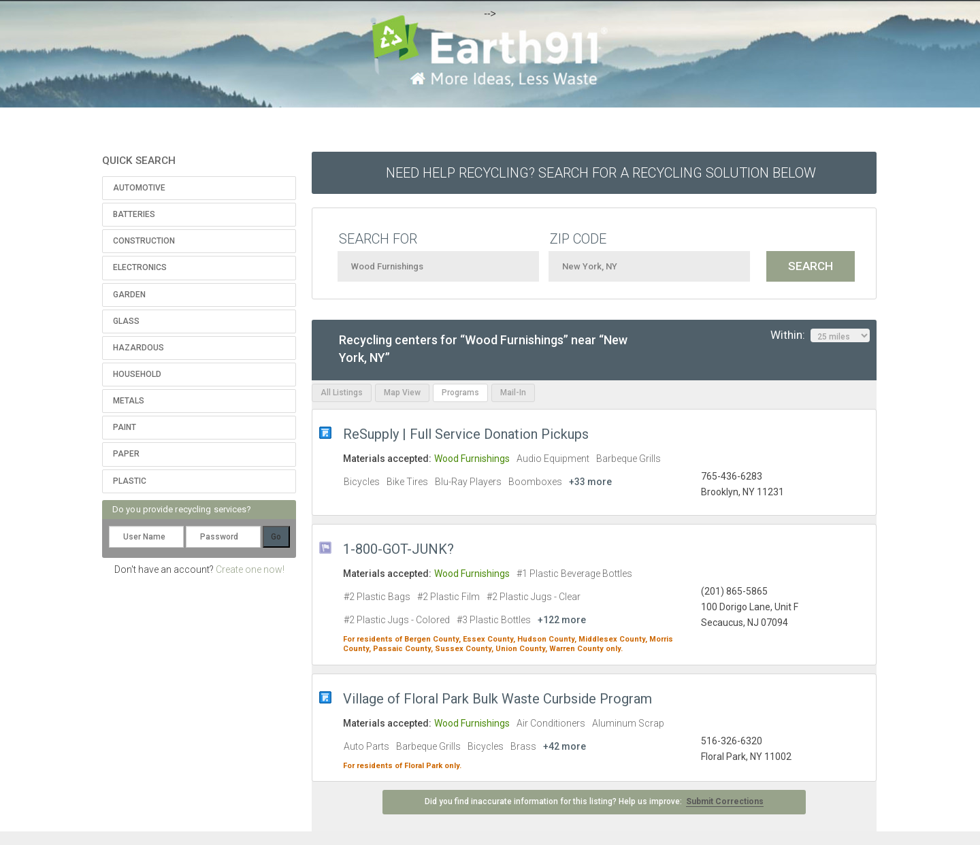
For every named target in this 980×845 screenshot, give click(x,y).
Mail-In (513, 392)
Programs (460, 392)
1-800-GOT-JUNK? (398, 549)
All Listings (342, 392)
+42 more (564, 746)
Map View (402, 392)
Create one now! (250, 569)
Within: (820, 335)
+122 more (562, 619)
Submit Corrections (725, 801)
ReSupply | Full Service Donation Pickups (466, 434)
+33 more (590, 481)
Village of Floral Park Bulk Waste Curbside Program (497, 699)
